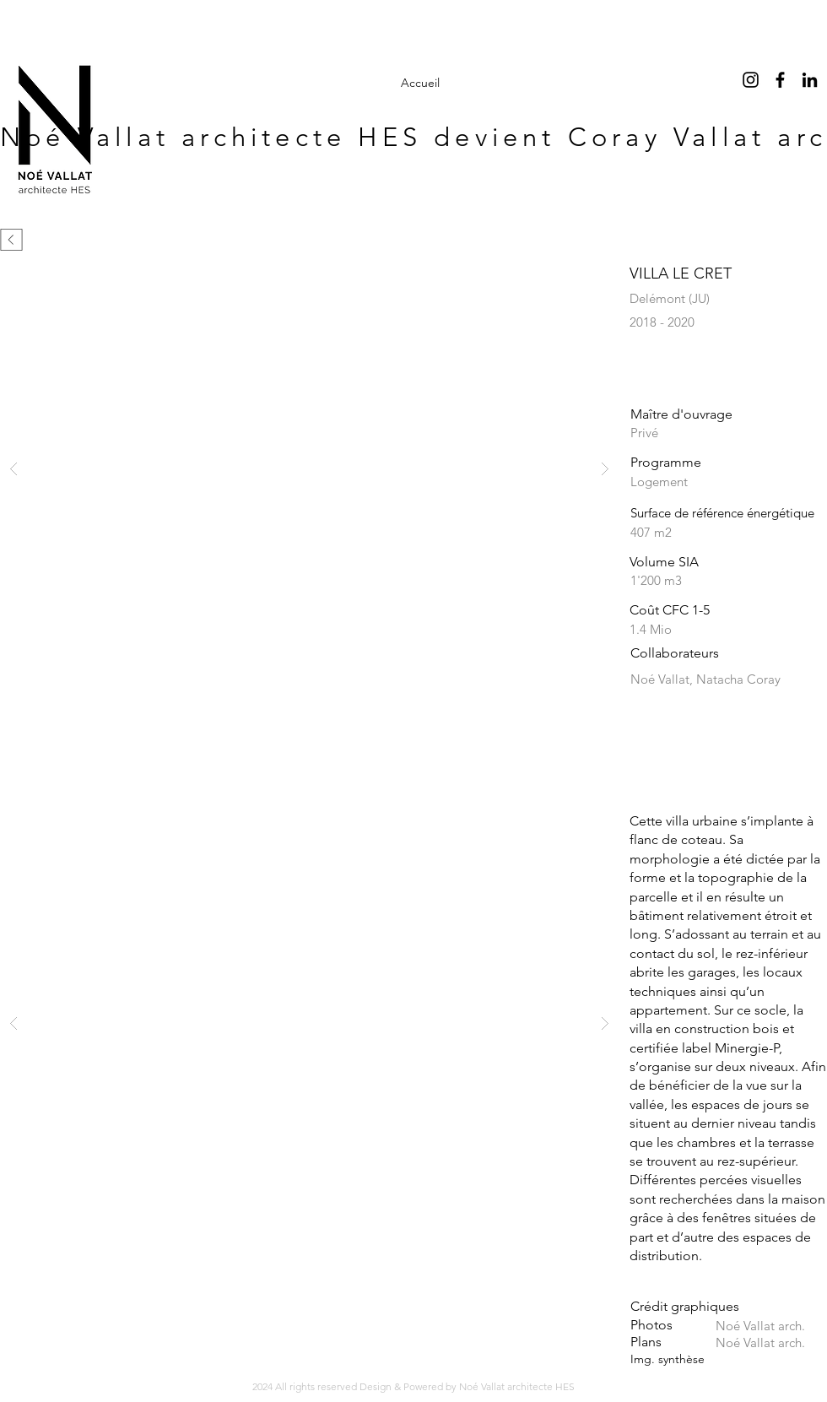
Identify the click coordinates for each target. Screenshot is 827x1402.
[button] (309, 468)
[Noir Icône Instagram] (750, 79)
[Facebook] (780, 79)
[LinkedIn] (809, 79)
